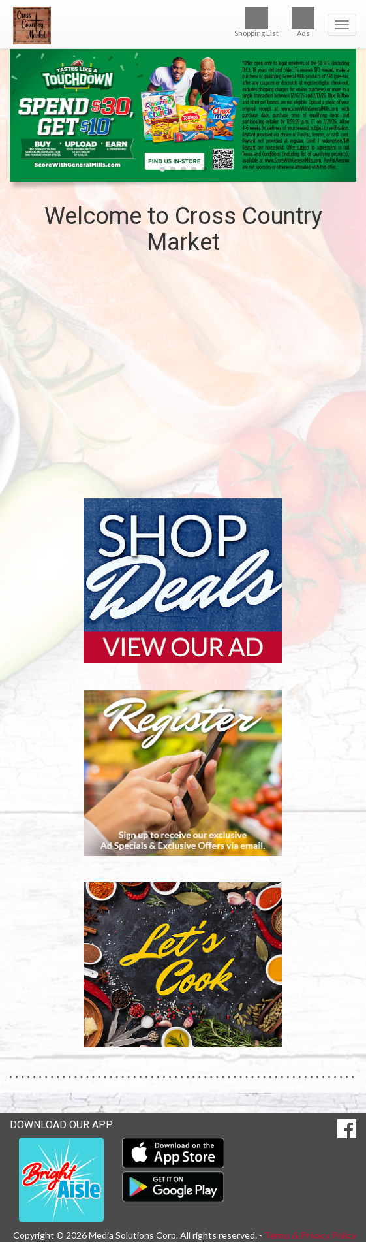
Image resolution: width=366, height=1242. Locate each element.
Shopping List (256, 22)
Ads (303, 22)
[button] (162, 169)
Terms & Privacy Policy (310, 1235)
